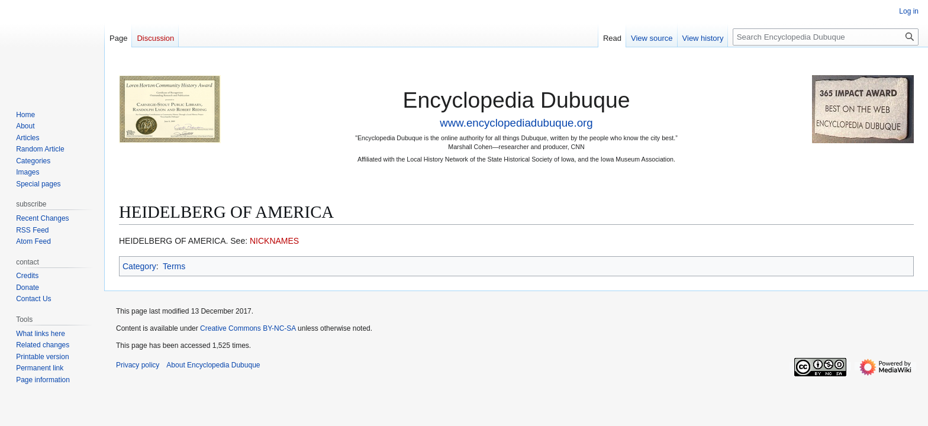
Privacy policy (137, 365)
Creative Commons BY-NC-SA (248, 328)
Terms (174, 266)
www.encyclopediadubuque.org (516, 123)
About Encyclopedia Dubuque (213, 365)
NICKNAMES (274, 241)
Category (139, 266)
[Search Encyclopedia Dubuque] (826, 37)
